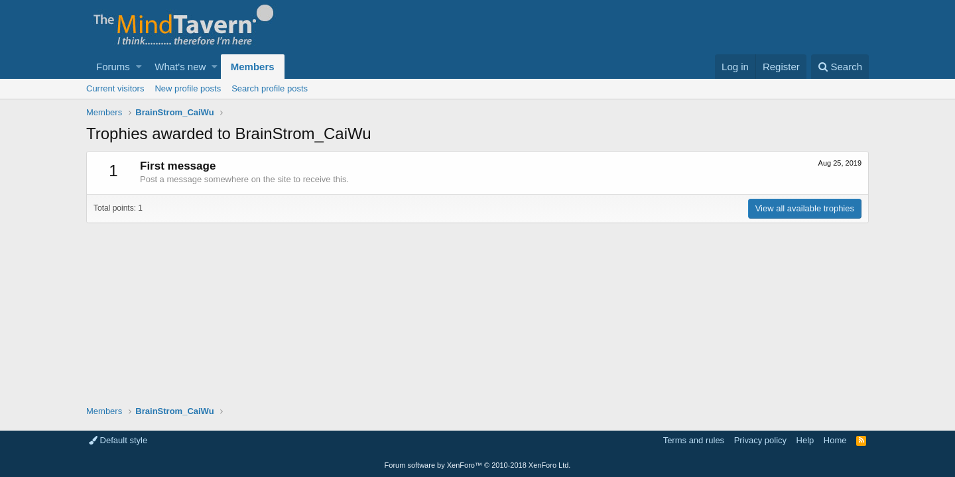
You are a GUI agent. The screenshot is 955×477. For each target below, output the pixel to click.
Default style (118, 440)
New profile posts (188, 88)
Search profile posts (269, 88)
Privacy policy (760, 440)
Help (805, 440)
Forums (113, 66)
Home (835, 440)
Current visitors (115, 88)
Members (253, 66)
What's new (180, 66)
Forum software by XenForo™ (478, 465)
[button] (139, 66)
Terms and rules (693, 440)
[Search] (840, 66)
